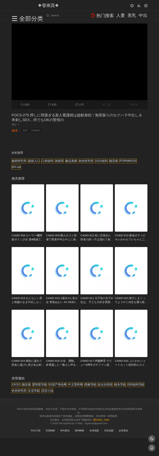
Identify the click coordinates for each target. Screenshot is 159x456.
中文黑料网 (75, 384)
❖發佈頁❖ (44, 5)
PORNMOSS (128, 160)
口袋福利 (47, 160)
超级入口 (34, 160)
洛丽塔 (59, 160)
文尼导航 (34, 390)
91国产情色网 (57, 384)
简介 (16, 124)
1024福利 (101, 160)
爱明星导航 (39, 384)
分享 (79, 104)
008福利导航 (136, 384)
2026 (24, 130)
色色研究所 (86, 160)
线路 (25, 104)
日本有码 (35, 130)
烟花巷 (113, 160)
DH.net (16, 167)
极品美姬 (71, 160)
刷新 (52, 104)
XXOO (16, 384)
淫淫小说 (47, 390)
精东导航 (120, 384)
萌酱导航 (90, 384)
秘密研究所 (19, 160)
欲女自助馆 (105, 384)
